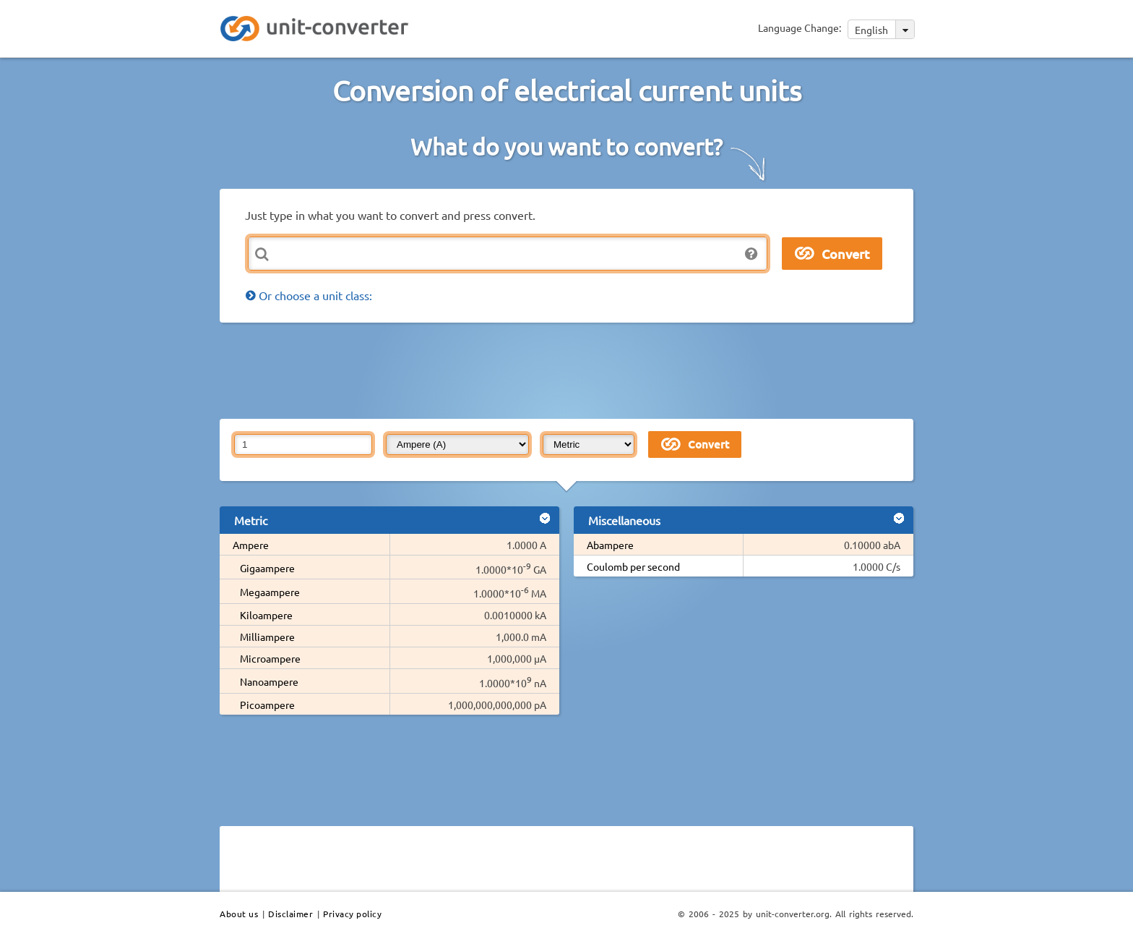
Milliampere (267, 636)
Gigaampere (267, 567)
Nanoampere (269, 681)
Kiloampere (266, 614)
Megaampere (270, 591)
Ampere (251, 544)
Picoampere (267, 704)
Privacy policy (352, 913)
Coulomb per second (633, 566)
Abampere (610, 544)
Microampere (270, 658)
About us (239, 913)
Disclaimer (290, 913)
